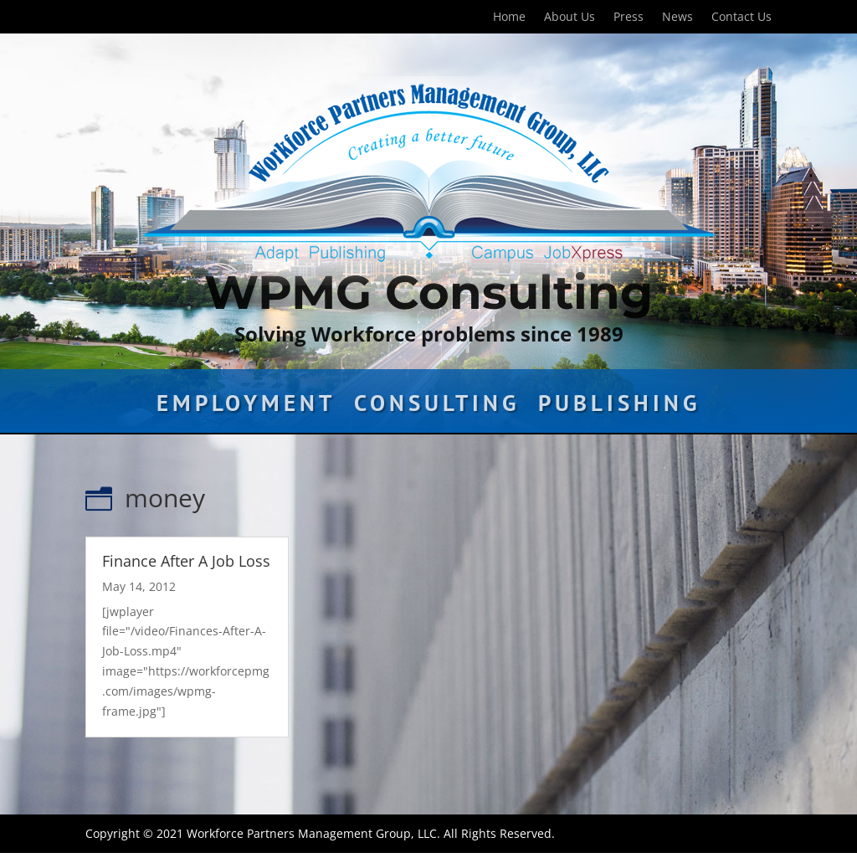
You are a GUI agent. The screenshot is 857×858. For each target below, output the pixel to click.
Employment (246, 407)
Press (628, 17)
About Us (569, 17)
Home (509, 17)
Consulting (437, 407)
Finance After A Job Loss (186, 561)
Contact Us (741, 17)
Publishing (619, 407)
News (677, 17)
